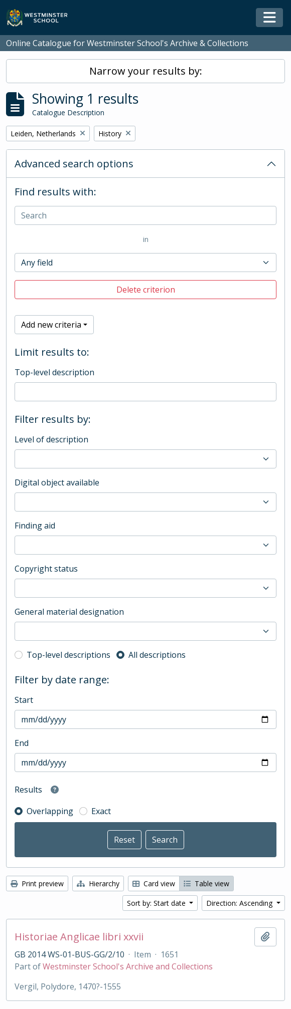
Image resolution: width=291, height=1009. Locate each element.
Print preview (37, 883)
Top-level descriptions (68, 654)
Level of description (51, 439)
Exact (101, 811)
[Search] (145, 215)
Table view (206, 883)
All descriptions (157, 654)
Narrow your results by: (145, 71)
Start (24, 699)
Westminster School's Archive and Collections (128, 966)
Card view (153, 883)
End (22, 742)
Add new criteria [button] (51, 324)
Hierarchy (98, 883)
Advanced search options (74, 163)
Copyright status (46, 568)
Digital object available (57, 482)
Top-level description (54, 372)
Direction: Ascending (240, 903)
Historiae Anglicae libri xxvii (79, 937)
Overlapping (50, 811)
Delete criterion (145, 289)
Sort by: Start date (157, 903)
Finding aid (35, 525)
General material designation (69, 611)
